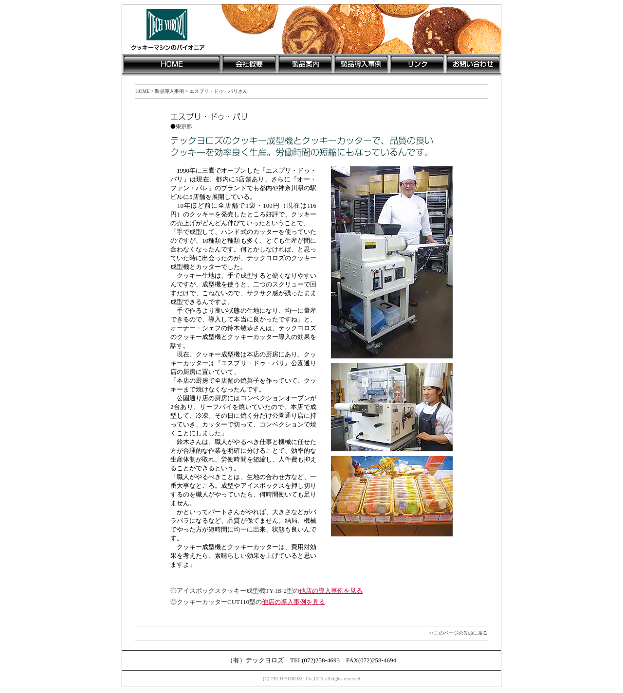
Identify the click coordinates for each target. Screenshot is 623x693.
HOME (142, 91)
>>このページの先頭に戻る (458, 633)
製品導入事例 (169, 91)
